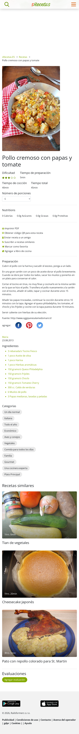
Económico (10, 430)
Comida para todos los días (19, 449)
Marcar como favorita (16, 246)
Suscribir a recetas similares (20, 242)
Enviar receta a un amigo (17, 237)
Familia (8, 455)
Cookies (15, 723)
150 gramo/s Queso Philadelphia (25, 369)
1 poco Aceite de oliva (19, 355)
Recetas (23, 57)
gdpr (6, 723)
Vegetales (9, 443)
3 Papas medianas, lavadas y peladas (27, 396)
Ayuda (28, 723)
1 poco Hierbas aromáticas (22, 364)
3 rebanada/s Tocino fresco (22, 351)
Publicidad (8, 719)
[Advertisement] (39, 30)
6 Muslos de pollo (17, 391)
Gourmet (9, 461)
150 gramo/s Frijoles (19, 373)
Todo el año (10, 424)
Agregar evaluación (14, 679)
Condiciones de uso (27, 719)
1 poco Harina (15, 360)
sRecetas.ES (8, 57)
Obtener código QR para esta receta (24, 233)
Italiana (8, 418)
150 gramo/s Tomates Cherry (23, 382)
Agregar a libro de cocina (18, 251)
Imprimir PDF (12, 228)
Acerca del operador (64, 719)
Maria (5, 337)
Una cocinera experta (15, 468)
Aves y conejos (12, 437)
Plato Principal (12, 474)
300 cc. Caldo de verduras (21, 387)
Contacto (46, 719)
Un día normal (12, 412)
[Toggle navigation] (73, 4)
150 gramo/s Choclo (18, 378)
